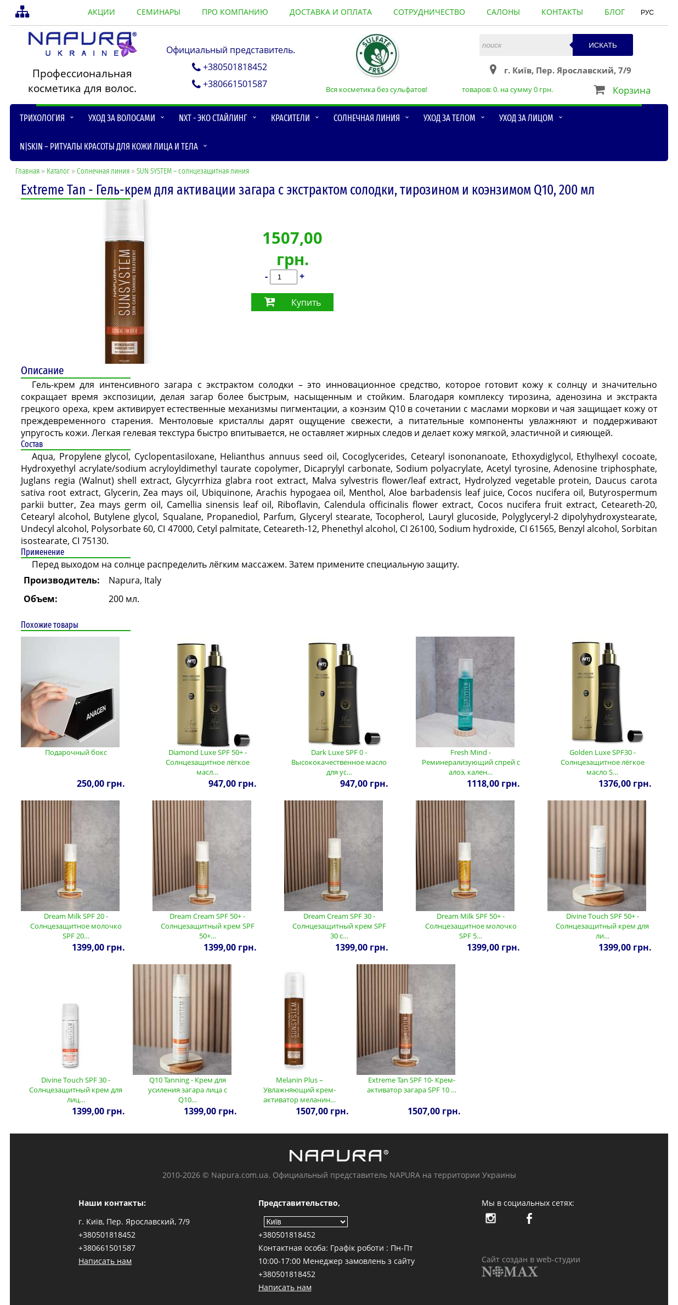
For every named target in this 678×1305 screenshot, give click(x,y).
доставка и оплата (331, 12)
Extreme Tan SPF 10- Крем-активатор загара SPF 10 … (411, 1085)
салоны (503, 12)
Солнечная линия (367, 118)
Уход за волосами (121, 118)
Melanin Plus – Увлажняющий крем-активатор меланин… (299, 1089)
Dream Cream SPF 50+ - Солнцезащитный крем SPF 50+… (208, 926)
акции (101, 12)
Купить (306, 302)
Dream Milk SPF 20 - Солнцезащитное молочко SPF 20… (76, 926)
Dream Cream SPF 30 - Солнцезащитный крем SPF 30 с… (339, 926)
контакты (562, 12)
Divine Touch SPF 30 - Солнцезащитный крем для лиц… (75, 1089)
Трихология (42, 118)
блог (614, 12)
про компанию (235, 12)
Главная (27, 171)
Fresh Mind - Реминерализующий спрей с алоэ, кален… (471, 762)
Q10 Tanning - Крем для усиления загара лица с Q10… (187, 1089)
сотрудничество (429, 12)
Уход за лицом (526, 118)
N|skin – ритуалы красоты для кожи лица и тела (109, 146)
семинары (158, 12)
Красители (290, 118)
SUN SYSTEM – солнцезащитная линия (193, 171)
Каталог (58, 171)
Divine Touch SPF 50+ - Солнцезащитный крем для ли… (602, 926)
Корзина (632, 90)
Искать (603, 45)
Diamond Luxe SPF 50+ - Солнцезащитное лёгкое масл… (208, 762)
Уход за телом (449, 118)
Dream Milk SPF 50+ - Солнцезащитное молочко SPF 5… (471, 926)
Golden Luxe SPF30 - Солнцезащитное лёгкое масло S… (603, 762)
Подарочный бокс (76, 752)
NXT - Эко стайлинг (213, 118)
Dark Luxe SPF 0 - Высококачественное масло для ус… (339, 762)
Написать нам (105, 1261)
